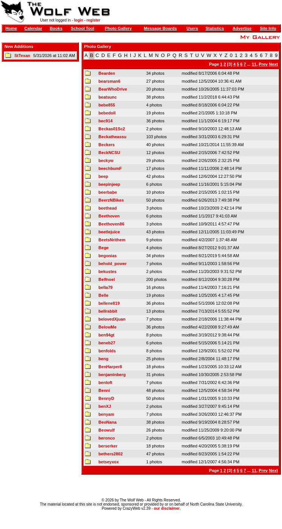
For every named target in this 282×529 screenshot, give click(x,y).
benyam (106, 414)
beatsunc (108, 97)
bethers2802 (111, 454)
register (93, 20)
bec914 (105, 121)
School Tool (82, 28)
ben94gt (106, 335)
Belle (103, 295)
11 (254, 64)
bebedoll (107, 113)
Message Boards (160, 28)
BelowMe (108, 327)
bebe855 (107, 105)
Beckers (107, 144)
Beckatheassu (112, 136)
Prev (263, 64)
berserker (108, 446)
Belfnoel (107, 279)
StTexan (22, 55)
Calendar (33, 28)
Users (192, 28)
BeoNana (108, 422)
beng (103, 358)
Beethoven (109, 216)
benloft (105, 382)
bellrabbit (108, 311)
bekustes (108, 271)
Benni (104, 390)
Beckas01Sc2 (112, 128)
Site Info (268, 28)
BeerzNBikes (111, 200)
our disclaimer (167, 508)
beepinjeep (109, 184)
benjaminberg (112, 374)
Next (273, 64)
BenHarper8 (110, 366)
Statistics (214, 28)
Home (11, 28)
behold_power (113, 263)
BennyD (106, 398)
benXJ (105, 406)
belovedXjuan (112, 319)
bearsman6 (109, 81)
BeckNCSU (109, 152)
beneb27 (107, 343)
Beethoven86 (111, 224)
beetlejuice (109, 232)
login (78, 20)
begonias (108, 255)
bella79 (105, 287)
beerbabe (108, 192)
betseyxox (109, 462)
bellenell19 (109, 303)
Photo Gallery (118, 28)
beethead (108, 208)
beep (103, 176)
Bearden (107, 73)
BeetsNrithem (112, 240)
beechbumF (110, 168)
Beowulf (107, 430)
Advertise (242, 28)
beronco (107, 438)
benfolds (107, 351)
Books (56, 28)
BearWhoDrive (113, 89)
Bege (104, 247)
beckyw (106, 160)
